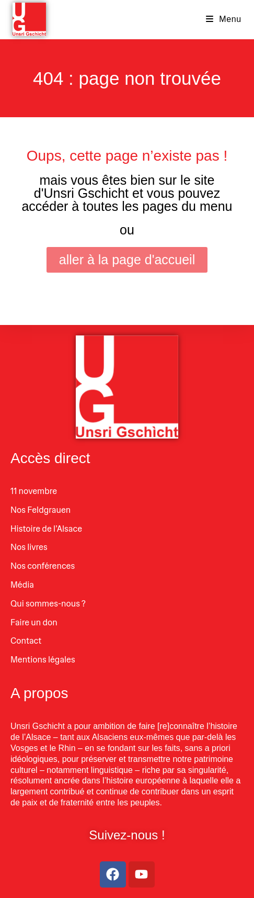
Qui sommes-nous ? (48, 603)
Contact (25, 640)
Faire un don (33, 622)
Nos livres (29, 547)
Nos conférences (42, 565)
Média (22, 584)
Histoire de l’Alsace (46, 528)
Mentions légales (42, 659)
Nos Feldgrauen (40, 509)
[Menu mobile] (223, 19)
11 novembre (33, 491)
